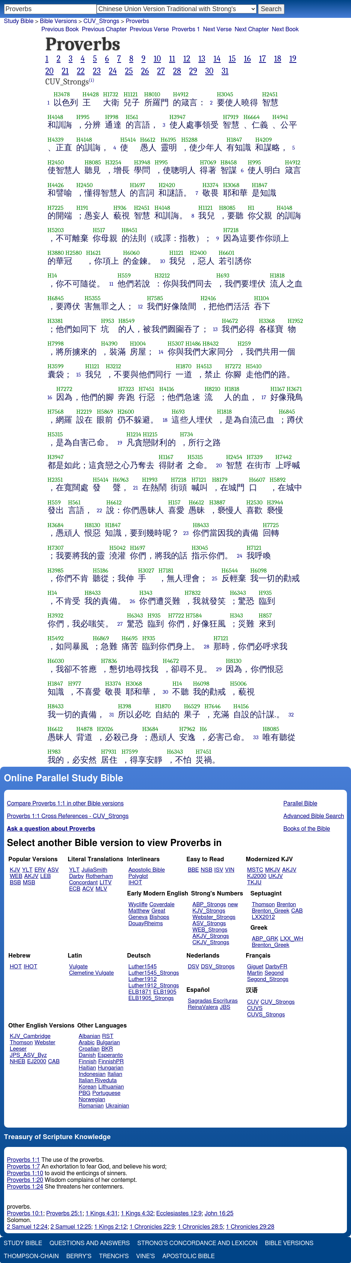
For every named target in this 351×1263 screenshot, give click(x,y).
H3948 (142, 162)
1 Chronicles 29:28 (250, 1227)
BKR (107, 1049)
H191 (82, 207)
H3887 (217, 502)
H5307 (176, 343)
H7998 (56, 343)
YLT (27, 870)
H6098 (258, 570)
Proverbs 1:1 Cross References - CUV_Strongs (68, 816)
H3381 (55, 320)
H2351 (55, 479)
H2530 (254, 502)
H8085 (92, 162)
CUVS (255, 1008)
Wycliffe (137, 904)
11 (172, 59)
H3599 (56, 366)
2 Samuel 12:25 (71, 1227)
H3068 (231, 185)
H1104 (261, 298)
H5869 (105, 411)
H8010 (152, 94)
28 (177, 71)
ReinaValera (203, 1007)
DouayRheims (145, 923)
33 (255, 737)
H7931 (108, 751)
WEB (16, 876)
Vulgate (78, 966)
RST (108, 1036)
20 (49, 71)
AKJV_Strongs (211, 936)
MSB (29, 882)
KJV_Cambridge (30, 1036)
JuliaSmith (94, 870)
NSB (206, 870)
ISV (218, 870)
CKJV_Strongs (211, 942)
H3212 (162, 275)
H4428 (91, 94)
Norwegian (92, 1099)
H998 (111, 117)
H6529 (192, 706)
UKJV (275, 876)
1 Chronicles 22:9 (152, 1227)
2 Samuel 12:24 (27, 1227)
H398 (124, 706)
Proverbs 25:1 (64, 1213)
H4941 (280, 117)
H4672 (230, 320)
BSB (15, 882)
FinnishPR (111, 1061)
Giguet (255, 966)
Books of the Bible (306, 829)
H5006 (238, 683)
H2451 (270, 94)
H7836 (109, 660)
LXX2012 (263, 917)
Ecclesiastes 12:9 (179, 1213)
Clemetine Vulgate (91, 973)
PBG (85, 1093)
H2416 (208, 298)
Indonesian (92, 1074)
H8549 (126, 320)
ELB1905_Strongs (151, 998)
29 (193, 71)
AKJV (31, 876)
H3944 (275, 502)
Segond (273, 973)
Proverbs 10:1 (25, 1213)
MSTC (255, 870)
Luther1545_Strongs (153, 973)
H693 (222, 275)
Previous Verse (149, 29)
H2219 (84, 411)
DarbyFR (276, 966)
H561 (132, 117)
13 (202, 59)
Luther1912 (142, 979)
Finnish (88, 1061)
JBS (225, 1007)
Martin (255, 973)
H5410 (254, 366)
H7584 (194, 615)
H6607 (257, 479)
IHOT (135, 882)
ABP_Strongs (209, 904)
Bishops (159, 917)
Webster (45, 1042)
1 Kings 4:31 (102, 1213)
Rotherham (99, 876)
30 (209, 71)
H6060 (131, 252)
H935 (265, 592)
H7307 (56, 547)
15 (232, 59)
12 (186, 59)
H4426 (56, 185)
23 (97, 71)
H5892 (278, 479)
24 (113, 71)
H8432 (210, 343)
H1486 (193, 343)
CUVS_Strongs (266, 1014)
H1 (251, 207)
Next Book (285, 29)
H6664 (252, 117)
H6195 (168, 139)
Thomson (263, 904)
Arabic (87, 1042)
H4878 (84, 729)
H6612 (148, 139)
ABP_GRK (265, 939)
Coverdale (162, 904)
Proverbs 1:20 (25, 1180)
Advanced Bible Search (313, 816)
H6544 (230, 570)
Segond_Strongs (268, 979)
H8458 (228, 162)
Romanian (91, 1106)
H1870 (183, 366)
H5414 (128, 139)
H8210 (212, 388)
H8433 (201, 525)
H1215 (150, 434)
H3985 (56, 570)
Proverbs (137, 21)
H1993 (150, 479)
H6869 (101, 638)
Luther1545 (142, 966)
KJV (15, 870)
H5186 (100, 570)
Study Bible (18, 21)
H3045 (225, 94)
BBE (193, 870)
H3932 (56, 615)
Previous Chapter (104, 29)
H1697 (137, 185)
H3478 (62, 94)
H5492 (56, 638)
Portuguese (106, 1093)
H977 (74, 683)
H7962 (187, 729)
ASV (53, 870)
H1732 (110, 94)
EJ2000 (36, 1061)
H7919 (230, 117)
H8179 (220, 479)
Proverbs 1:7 (23, 1167)
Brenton (286, 904)
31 (225, 71)
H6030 (56, 660)
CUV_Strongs (101, 21)
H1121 (130, 94)
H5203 (56, 230)
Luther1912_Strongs (153, 985)
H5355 (92, 298)
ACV (88, 889)
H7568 (56, 411)
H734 (186, 434)
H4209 (263, 139)
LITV (106, 882)
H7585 (155, 298)
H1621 (93, 252)
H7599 (130, 751)
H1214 (133, 434)
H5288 (189, 139)
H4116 (166, 388)
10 (157, 59)
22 (81, 71)
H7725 (271, 525)
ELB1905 (164, 992)
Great (158, 911)
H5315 (55, 434)
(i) (91, 80)
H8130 (92, 525)
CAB (297, 911)
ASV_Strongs (209, 923)
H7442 (284, 457)
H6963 (121, 479)
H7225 (56, 207)
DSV (193, 966)
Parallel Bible (300, 804)
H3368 (267, 320)
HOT (16, 966)
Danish (87, 1055)
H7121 (198, 479)
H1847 (234, 139)
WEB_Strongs (210, 930)
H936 (119, 207)
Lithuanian (111, 1087)
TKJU (254, 882)
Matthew (138, 911)
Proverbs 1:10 (25, 1173)
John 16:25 (219, 1213)
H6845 (56, 298)
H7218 (231, 230)
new (233, 904)
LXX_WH (291, 939)
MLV (101, 889)
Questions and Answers (89, 1243)
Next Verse (217, 29)
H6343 (238, 592)
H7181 (165, 570)
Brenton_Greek (270, 911)
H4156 (241, 706)
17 (262, 59)
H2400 (198, 252)
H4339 (56, 139)
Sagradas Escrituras (213, 1001)
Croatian (89, 1049)
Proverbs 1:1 (23, 1160)
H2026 (105, 729)
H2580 (73, 252)
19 (292, 59)
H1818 (277, 275)
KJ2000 (257, 876)
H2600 (125, 411)
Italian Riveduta (98, 1080)
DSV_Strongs (218, 966)
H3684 (56, 525)
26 (145, 71)
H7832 (192, 592)
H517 (99, 230)
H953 (107, 320)
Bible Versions (58, 21)
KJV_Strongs (209, 911)
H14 (52, 275)
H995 (83, 117)
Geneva (138, 917)
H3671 (294, 388)
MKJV (272, 870)
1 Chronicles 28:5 (200, 1227)
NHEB (17, 1061)
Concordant (83, 882)
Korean (88, 1087)
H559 (124, 275)
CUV (253, 1002)
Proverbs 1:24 (25, 1187)
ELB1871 (139, 992)
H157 (174, 502)
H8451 (129, 230)
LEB (45, 876)
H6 (203, 729)
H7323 (126, 388)
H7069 (208, 162)
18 (277, 59)
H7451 (146, 388)
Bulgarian (108, 1042)
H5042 (117, 547)
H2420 (166, 185)
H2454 (234, 457)
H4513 (204, 366)
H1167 (277, 388)
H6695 (130, 638)
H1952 (295, 320)
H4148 (56, 117)
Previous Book (60, 29)
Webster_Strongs (214, 917)
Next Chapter (252, 29)
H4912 (181, 94)
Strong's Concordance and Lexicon (197, 1243)
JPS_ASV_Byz (28, 1055)
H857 (265, 615)
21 (65, 71)
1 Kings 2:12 (110, 1227)
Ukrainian (117, 1106)
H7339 (255, 457)
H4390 (109, 343)
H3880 (56, 252)
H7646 (213, 706)
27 (161, 71)
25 (129, 71)
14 (216, 59)
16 (247, 59)
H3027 (146, 570)
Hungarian (110, 1068)
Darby (76, 876)
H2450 (56, 162)
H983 (54, 751)
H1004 (138, 343)
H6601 (226, 252)
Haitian (87, 1068)
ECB (74, 889)
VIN (229, 870)
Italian (114, 1074)
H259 (244, 343)
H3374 (210, 185)
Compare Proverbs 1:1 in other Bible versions (65, 804)
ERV (40, 870)
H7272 (233, 366)
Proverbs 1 (186, 29)
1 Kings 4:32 (137, 1213)
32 (291, 714)
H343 (145, 592)
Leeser (18, 1049)
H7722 (176, 615)
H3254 (113, 162)
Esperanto (110, 1055)
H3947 (178, 117)
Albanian (89, 1036)
